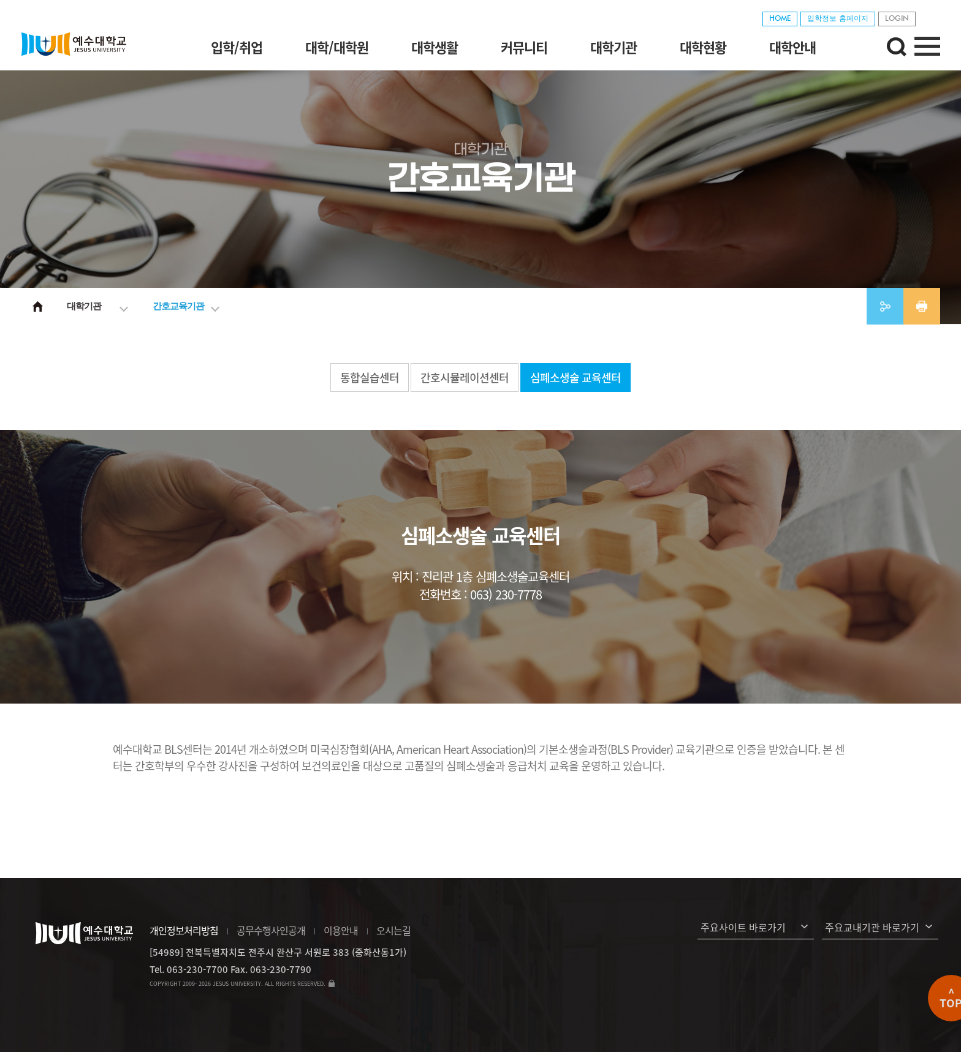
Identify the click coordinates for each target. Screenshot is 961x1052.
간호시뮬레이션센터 (464, 377)
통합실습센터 (369, 377)
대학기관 (613, 47)
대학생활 (434, 47)
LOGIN (897, 19)
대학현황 (703, 47)
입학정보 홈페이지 (837, 19)
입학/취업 (236, 47)
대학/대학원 (336, 47)
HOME (780, 19)
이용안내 (341, 930)
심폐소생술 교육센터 (575, 377)
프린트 (921, 306)
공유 (885, 306)
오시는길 (393, 930)
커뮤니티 (524, 47)
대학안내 (792, 47)
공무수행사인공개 (271, 930)
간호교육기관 (178, 306)
